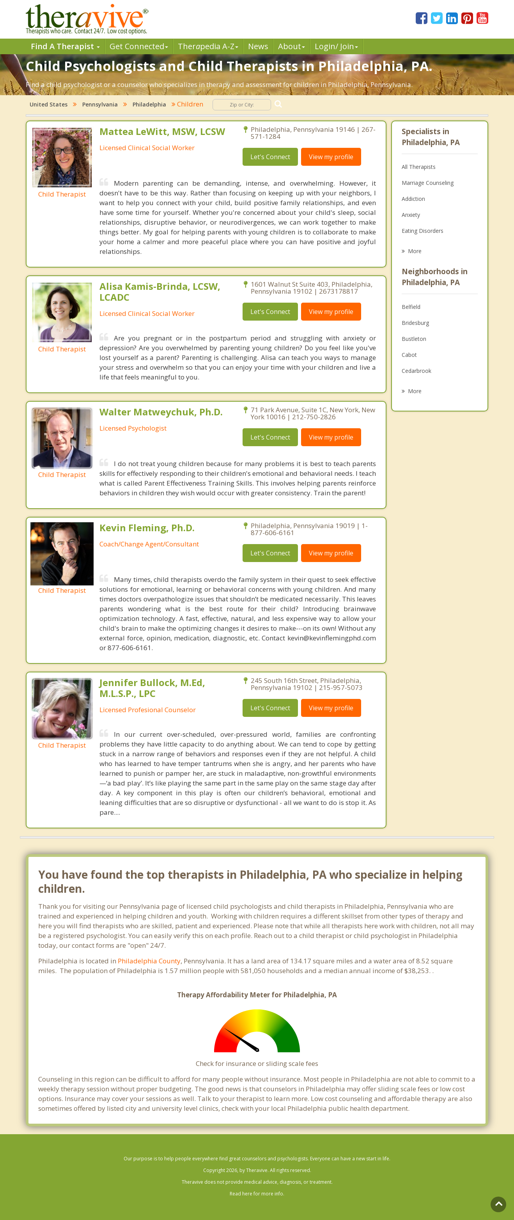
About (291, 46)
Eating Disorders (422, 230)
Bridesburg (415, 322)
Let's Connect (270, 156)
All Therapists (419, 166)
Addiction (413, 198)
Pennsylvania (100, 104)
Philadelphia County (149, 960)
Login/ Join (336, 46)
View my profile (331, 156)
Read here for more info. (257, 1193)
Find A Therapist (65, 46)
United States (48, 104)
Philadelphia (149, 104)
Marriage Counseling (428, 182)
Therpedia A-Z (208, 46)
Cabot (409, 354)
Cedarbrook (416, 370)
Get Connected (139, 46)
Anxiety (411, 214)
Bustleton (414, 338)
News (258, 46)
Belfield (411, 306)
